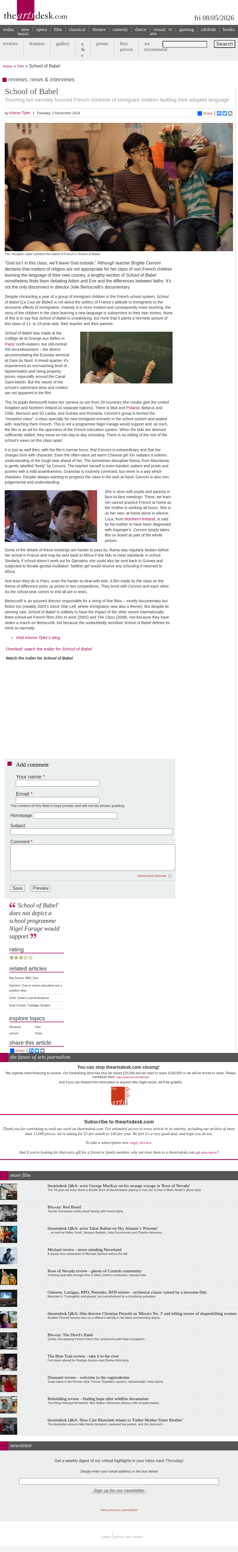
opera (41, 29)
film (58, 29)
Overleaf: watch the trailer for (33, 649)
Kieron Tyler (19, 113)
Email (22, 794)
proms (102, 43)
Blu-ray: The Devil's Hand (70, 1334)
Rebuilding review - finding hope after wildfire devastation (98, 1398)
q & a (83, 49)
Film (20, 66)
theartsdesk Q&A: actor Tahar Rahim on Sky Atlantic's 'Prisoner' (103, 1228)
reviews (10, 43)
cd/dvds (208, 29)
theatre (99, 29)
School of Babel (77, 649)
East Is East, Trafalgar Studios (29, 1005)
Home (7, 66)
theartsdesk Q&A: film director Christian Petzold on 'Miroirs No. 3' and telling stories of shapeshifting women (142, 1313)
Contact (106, 1537)
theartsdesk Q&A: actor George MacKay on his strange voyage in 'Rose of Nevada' (119, 1185)
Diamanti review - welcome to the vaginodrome (89, 1377)
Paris (9, 344)
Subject (17, 825)
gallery (63, 43)
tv (171, 29)
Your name (28, 777)
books (229, 29)
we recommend (155, 46)
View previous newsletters (119, 1510)
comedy (120, 29)
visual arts (157, 31)
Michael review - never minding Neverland (84, 1249)
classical (77, 29)
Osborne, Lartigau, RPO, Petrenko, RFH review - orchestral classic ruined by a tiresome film (127, 1292)
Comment (19, 841)
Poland (132, 407)
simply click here (140, 1143)
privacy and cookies (128, 1537)
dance (140, 29)
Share (205, 113)
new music (23, 31)
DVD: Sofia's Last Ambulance (29, 998)
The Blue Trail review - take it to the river (83, 1356)
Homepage (21, 815)
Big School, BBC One (24, 978)
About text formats (152, 876)
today (8, 29)
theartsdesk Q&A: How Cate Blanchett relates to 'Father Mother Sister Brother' (115, 1420)
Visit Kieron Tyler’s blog (38, 637)
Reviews (15, 1027)
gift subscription (206, 1152)
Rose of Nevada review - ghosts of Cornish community (95, 1270)
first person (126, 46)
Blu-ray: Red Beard (64, 1207)
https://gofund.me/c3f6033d (132, 1077)
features (37, 43)
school (13, 1033)
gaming (186, 29)
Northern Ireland (139, 519)
